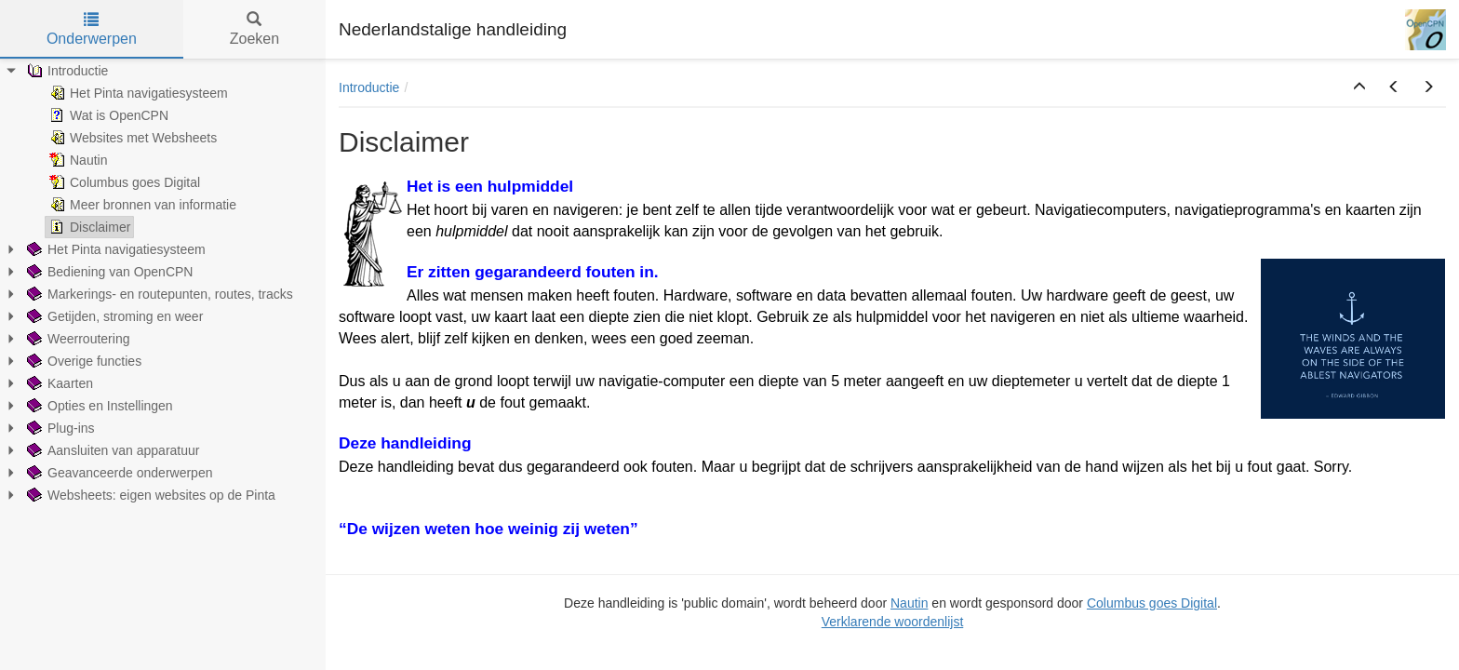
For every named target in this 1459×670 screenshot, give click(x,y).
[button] (1359, 87)
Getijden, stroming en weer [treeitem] (113, 316)
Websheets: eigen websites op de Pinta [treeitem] (149, 495)
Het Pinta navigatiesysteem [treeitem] (137, 93)
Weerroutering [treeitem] (76, 339)
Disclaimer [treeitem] (88, 227)
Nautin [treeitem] (76, 160)
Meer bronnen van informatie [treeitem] (141, 205)
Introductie (369, 87)
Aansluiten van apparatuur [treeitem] (111, 450)
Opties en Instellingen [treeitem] (98, 406)
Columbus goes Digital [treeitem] (123, 182)
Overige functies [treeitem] (82, 361)
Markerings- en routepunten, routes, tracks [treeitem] (158, 294)
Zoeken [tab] (254, 29)
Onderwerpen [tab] (92, 29)
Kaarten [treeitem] (58, 383)
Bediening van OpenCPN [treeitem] (108, 272)
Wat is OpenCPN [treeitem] (107, 115)
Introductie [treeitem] (65, 71)
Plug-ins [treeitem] (59, 428)
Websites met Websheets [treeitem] (131, 138)
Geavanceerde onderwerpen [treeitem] (117, 473)
